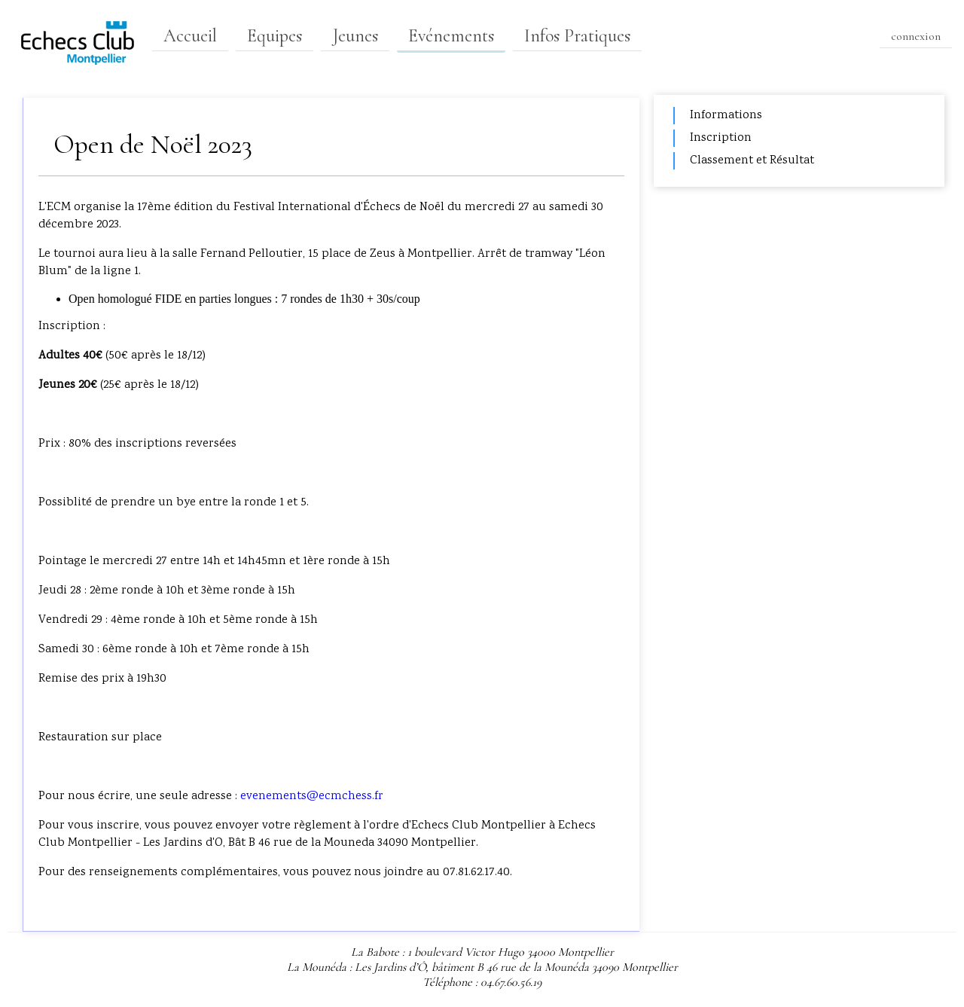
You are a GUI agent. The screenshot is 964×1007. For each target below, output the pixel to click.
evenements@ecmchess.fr (311, 796)
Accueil (190, 36)
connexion (916, 36)
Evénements (451, 36)
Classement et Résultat (752, 160)
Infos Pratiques (577, 36)
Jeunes (355, 36)
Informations (726, 115)
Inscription (721, 138)
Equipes (274, 36)
